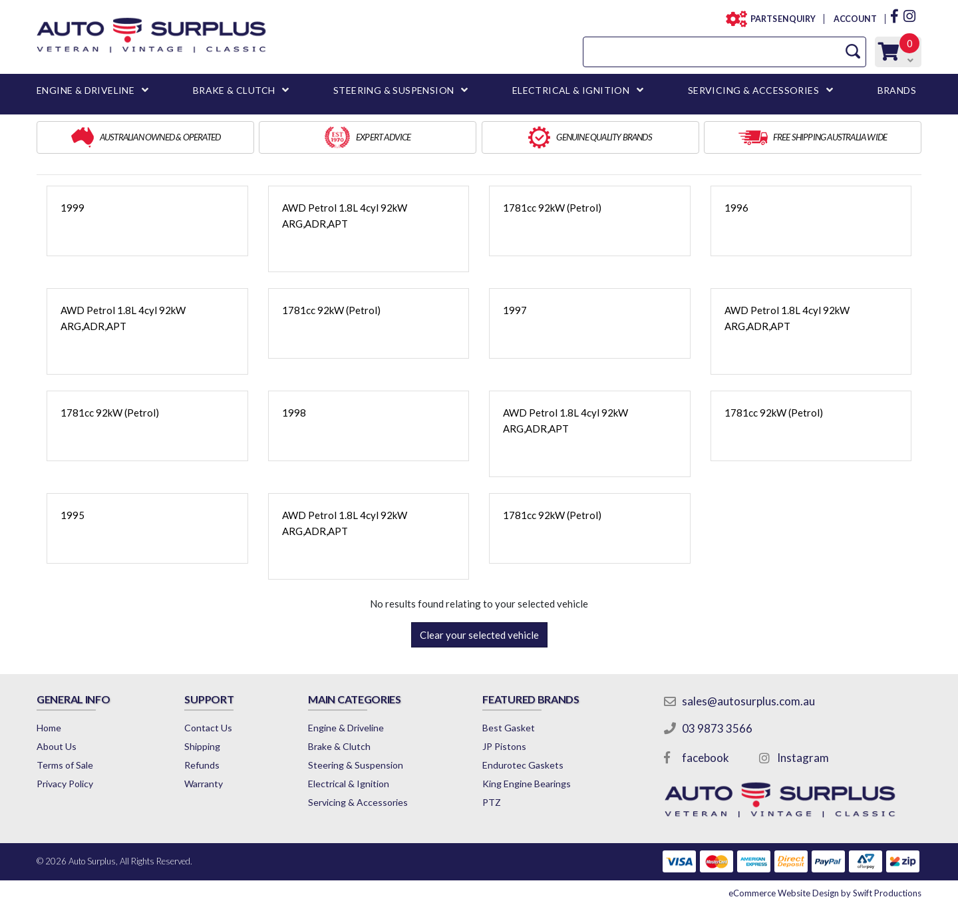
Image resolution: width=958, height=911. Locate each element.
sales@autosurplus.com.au (748, 701)
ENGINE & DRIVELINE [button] (85, 90)
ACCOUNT (854, 19)
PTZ (491, 802)
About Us (57, 746)
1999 (72, 208)
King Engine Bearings (526, 783)
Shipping (202, 746)
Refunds (202, 765)
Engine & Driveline (346, 727)
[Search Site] (853, 51)
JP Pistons (504, 746)
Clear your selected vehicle (479, 635)
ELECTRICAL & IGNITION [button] (570, 90)
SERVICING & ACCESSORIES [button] (753, 90)
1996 (736, 208)
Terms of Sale (65, 765)
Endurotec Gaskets (522, 765)
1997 (515, 310)
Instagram (803, 758)
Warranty (203, 783)
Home (49, 727)
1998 (294, 413)
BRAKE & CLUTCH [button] (234, 90)
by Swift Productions (824, 893)
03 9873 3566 (717, 728)
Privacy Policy (65, 783)
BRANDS (897, 90)
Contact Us (208, 727)
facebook (705, 758)
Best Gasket (508, 727)
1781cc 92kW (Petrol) (552, 208)
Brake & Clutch (339, 746)
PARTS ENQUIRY (779, 19)
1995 (72, 515)
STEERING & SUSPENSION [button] (393, 90)
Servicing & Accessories (358, 802)
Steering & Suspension (355, 765)
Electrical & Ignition (348, 783)
